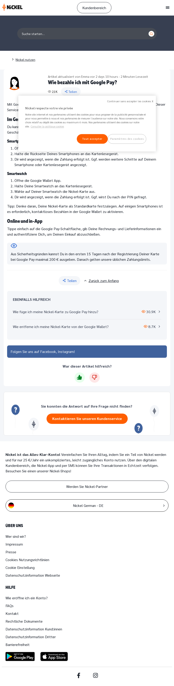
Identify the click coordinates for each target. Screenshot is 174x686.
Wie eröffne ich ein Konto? (27, 597)
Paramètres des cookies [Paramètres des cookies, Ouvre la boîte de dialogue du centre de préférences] (127, 138)
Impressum (14, 544)
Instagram (66, 351)
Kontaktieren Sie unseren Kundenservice (87, 418)
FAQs (10, 605)
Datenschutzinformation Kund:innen (34, 629)
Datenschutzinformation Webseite (33, 575)
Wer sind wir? (16, 536)
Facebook (48, 351)
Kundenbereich (94, 7)
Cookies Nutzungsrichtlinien (27, 559)
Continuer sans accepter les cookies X (130, 101)
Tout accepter (92, 138)
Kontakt (12, 613)
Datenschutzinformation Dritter (31, 636)
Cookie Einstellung (20, 567)
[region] (87, 123)
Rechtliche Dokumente (24, 621)
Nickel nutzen (25, 59)
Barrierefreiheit (18, 644)
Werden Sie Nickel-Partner (87, 486)
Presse (11, 551)
